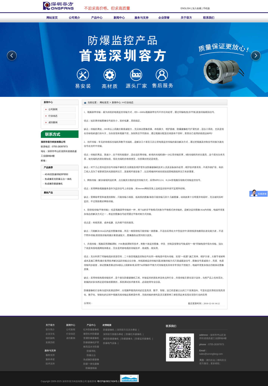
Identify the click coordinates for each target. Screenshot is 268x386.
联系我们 (208, 17)
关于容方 (186, 17)
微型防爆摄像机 (111, 338)
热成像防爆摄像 (91, 359)
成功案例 (52, 122)
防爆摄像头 (127, 338)
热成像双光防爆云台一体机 (58, 179)
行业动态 (52, 116)
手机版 (206, 8)
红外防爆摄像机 (91, 329)
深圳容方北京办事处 (127, 329)
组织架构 (50, 338)
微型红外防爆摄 (91, 334)
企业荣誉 (164, 17)
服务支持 (50, 355)
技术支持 (50, 363)
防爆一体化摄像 (91, 364)
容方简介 (50, 329)
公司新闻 (52, 109)
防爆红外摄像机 (134, 334)
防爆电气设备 (110, 343)
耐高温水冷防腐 (91, 346)
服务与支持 (141, 17)
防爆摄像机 (182, 129)
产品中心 (96, 17)
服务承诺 (50, 359)
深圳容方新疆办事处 (113, 334)
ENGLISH (186, 8)
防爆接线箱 (91, 368)
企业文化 (50, 334)
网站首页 (52, 17)
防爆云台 (91, 355)
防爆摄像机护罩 (91, 342)
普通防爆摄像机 (91, 338)
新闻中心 (119, 17)
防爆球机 (91, 351)
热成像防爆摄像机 (54, 183)
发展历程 (50, 342)
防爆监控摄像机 (143, 338)
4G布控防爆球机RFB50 (56, 174)
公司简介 (74, 17)
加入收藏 (196, 8)
